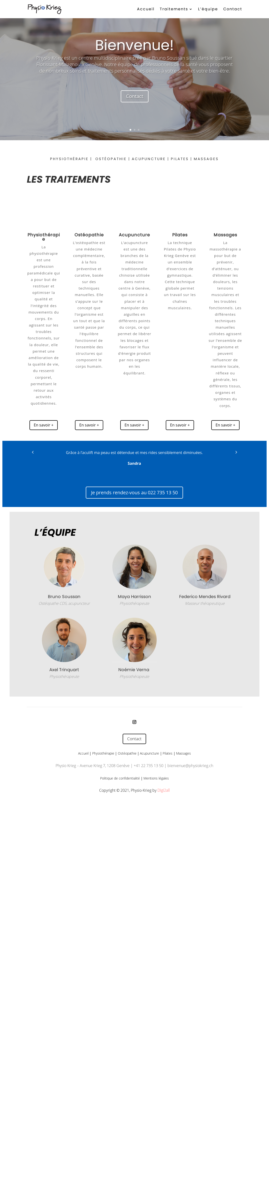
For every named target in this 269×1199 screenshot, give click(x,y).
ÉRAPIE (81, 158)
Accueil (146, 9)
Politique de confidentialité (120, 778)
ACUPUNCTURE (149, 158)
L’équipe (208, 9)
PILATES (180, 158)
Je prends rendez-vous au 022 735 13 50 (134, 492)
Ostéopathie (127, 753)
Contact (232, 9)
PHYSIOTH (61, 158)
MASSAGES (206, 158)
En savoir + (43, 425)
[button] (32, 452)
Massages (183, 753)
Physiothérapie (103, 753)
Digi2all (163, 790)
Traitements (174, 9)
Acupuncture (134, 235)
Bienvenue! (134, 45)
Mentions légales (156, 778)
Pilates (167, 753)
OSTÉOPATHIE (111, 158)
